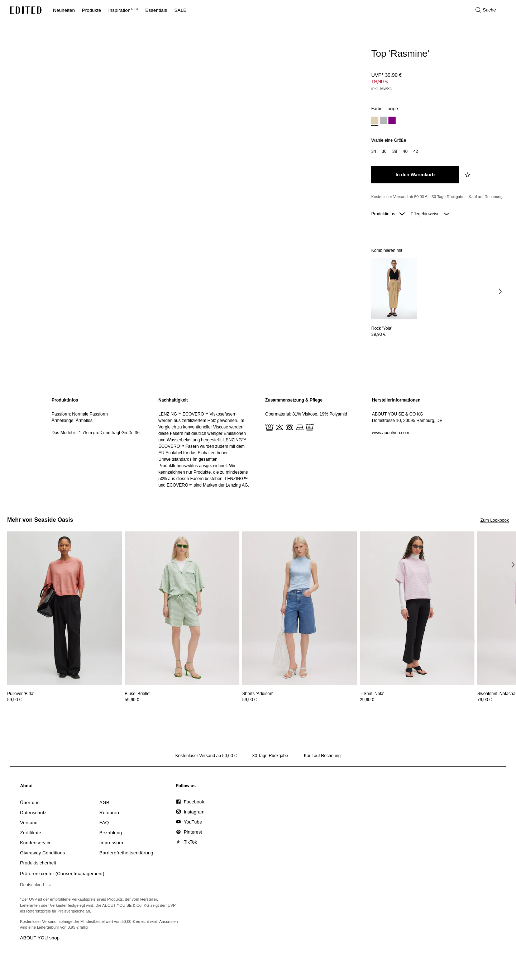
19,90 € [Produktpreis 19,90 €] (379, 81)
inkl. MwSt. (381, 88)
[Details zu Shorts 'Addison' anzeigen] (299, 608)
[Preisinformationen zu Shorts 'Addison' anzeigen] (299, 700)
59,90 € (14, 700)
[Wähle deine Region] (37, 885)
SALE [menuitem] (181, 10)
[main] (258, 442)
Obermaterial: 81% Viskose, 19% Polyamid (306, 414)
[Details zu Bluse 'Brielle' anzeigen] (182, 608)
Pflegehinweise (430, 213)
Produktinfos (388, 213)
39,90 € (378, 334)
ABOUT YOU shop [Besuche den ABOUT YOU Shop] (39, 937)
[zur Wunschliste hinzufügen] (468, 174)
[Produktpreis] (437, 82)
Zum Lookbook (495, 520)
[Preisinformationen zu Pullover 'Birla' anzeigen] (64, 700)
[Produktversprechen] (437, 197)
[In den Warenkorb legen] (415, 174)
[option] (374, 121)
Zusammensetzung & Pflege (293, 400)
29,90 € (367, 700)
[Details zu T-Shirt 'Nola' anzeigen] (417, 608)
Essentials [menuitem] (156, 10)
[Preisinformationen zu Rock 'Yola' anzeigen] (394, 334)
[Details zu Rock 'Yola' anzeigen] (394, 289)
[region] (98, 442)
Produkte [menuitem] (91, 10)
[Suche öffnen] (486, 10)
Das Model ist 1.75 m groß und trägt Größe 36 (95, 432)
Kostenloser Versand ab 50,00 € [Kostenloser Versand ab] (399, 196)
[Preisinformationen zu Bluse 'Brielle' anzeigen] (182, 700)
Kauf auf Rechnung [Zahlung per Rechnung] (485, 196)
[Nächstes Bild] (500, 291)
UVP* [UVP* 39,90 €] (386, 75)
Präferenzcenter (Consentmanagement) (62, 873)
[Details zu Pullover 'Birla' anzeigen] (64, 608)
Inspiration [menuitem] (123, 10)
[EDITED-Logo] (26, 10)
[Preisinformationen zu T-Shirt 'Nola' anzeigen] (417, 700)
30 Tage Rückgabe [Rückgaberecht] (448, 196)
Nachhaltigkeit (173, 400)
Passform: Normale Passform (80, 414)
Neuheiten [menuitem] (64, 10)
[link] (26, 787)
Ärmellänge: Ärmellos (72, 420)
